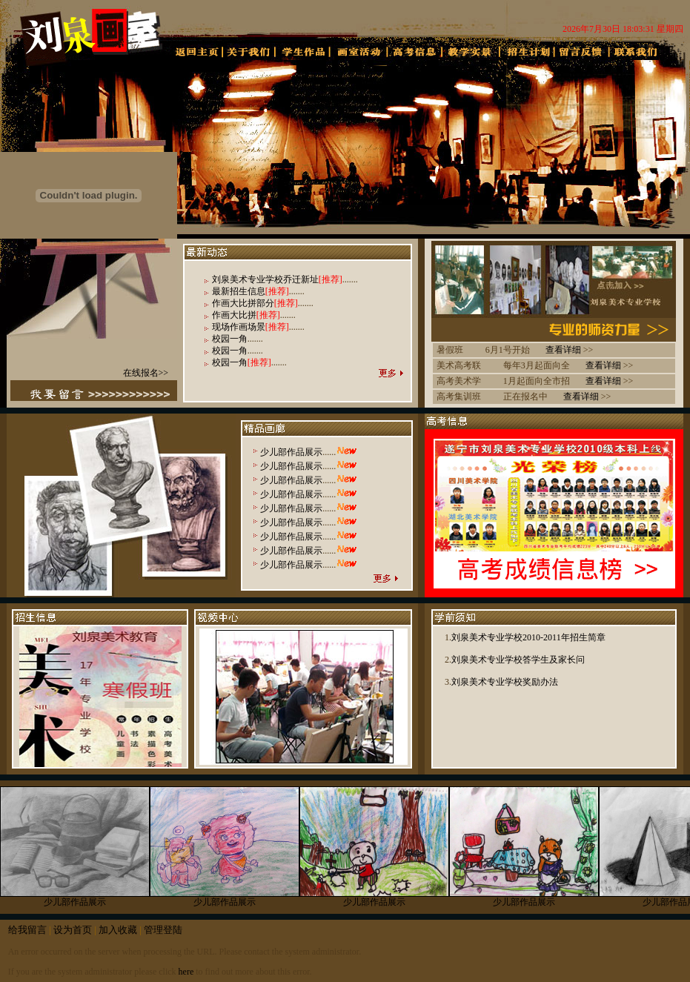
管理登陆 (163, 929)
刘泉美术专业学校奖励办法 (504, 682)
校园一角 (230, 339)
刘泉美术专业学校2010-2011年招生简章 (528, 637)
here (186, 971)
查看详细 (563, 350)
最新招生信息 (238, 291)
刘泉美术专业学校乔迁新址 (265, 279)
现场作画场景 (238, 327)
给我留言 (27, 929)
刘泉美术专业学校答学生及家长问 (518, 659)
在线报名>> (146, 373)
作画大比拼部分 (243, 303)
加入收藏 (118, 929)
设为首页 (72, 929)
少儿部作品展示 (291, 452)
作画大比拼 (234, 315)
